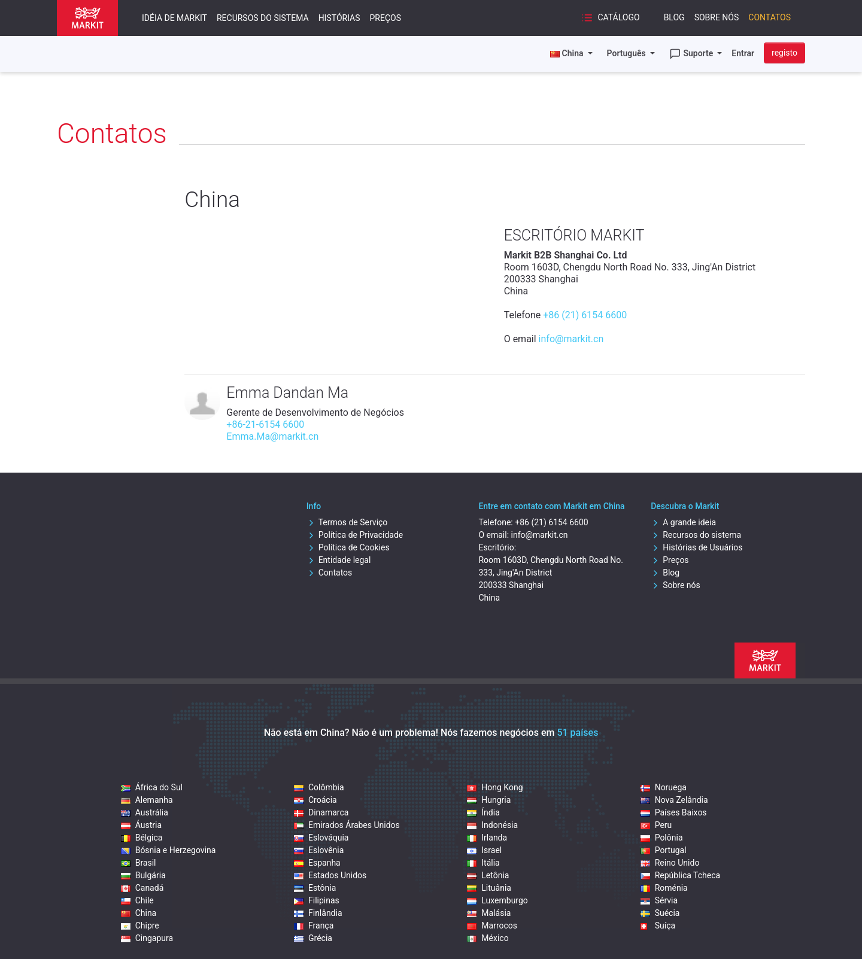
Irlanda (487, 837)
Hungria (489, 800)
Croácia (315, 800)
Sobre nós (716, 17)
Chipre (140, 925)
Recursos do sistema (263, 18)
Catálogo (610, 18)
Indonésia (492, 825)
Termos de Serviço (347, 522)
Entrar (743, 53)
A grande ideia (683, 522)
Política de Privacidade (354, 535)
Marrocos (492, 925)
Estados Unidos (330, 875)
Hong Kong (495, 787)
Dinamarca (321, 812)
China (139, 913)
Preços (385, 18)
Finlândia (318, 913)
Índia (483, 812)
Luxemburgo (497, 900)
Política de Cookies (348, 547)
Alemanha (147, 800)
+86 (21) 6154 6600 (585, 315)
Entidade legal (338, 560)
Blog (674, 17)
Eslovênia (319, 850)
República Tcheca (681, 875)
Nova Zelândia (674, 800)
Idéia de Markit (174, 18)
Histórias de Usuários (696, 547)
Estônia (315, 888)
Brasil (138, 862)
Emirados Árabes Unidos (347, 825)
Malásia (489, 913)
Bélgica (142, 837)
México (487, 938)
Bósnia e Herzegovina (168, 850)
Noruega (664, 787)
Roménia (664, 888)
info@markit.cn (571, 339)
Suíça (658, 925)
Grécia (313, 938)
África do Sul (152, 787)
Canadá (142, 888)
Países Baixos (674, 812)
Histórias (339, 18)
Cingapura (147, 938)
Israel (484, 850)
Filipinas (316, 900)
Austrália (144, 812)
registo (784, 52)
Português (627, 53)
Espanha (317, 862)
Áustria (141, 825)
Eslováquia (321, 837)
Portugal (664, 850)
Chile (137, 900)
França (313, 925)
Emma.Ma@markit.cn (272, 436)
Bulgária (143, 875)
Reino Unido (670, 862)
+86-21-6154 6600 (265, 424)
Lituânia (489, 888)
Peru (656, 825)
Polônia (662, 837)
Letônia (488, 875)
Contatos (769, 17)
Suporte (692, 54)
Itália (483, 862)
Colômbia (319, 787)
